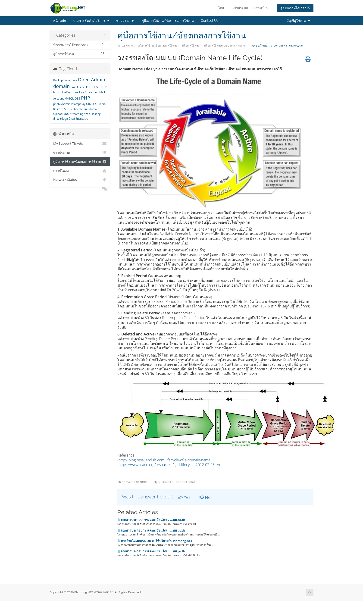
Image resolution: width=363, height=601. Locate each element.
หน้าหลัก (59, 21)
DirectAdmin (91, 79)
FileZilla (83, 87)
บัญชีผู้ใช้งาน (298, 21)
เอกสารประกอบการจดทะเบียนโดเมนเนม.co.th (151, 520)
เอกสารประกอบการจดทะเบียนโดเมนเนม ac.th (151, 530)
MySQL (69, 98)
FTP (104, 87)
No (205, 497)
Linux (75, 92)
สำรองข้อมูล (60, 119)
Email (74, 87)
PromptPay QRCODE (84, 104)
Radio (102, 104)
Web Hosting (92, 114)
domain (61, 86)
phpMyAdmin (61, 104)
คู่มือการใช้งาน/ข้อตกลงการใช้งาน (167, 21)
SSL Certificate (73, 109)
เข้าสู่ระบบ (240, 8)
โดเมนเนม (82, 119)
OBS (77, 98)
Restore (58, 109)
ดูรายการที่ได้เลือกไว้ (295, 8)
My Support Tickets (80, 143)
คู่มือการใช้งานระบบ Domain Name (224, 45)
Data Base (70, 80)
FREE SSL (95, 87)
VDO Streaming (73, 114)
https (56, 92)
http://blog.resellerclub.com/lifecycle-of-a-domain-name (164, 460)
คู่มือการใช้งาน (190, 45)
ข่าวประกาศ (125, 21)
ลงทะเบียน (261, 8)
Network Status (80, 179)
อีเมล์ (72, 119)
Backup (58, 80)
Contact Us (209, 21)
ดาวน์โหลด (80, 170)
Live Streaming (88, 92)
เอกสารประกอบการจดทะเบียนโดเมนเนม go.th (151, 551)
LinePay (66, 92)
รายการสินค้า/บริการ (91, 21)
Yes (184, 497)
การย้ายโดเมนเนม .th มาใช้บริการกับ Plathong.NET (154, 541)
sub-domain (91, 109)
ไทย (222, 8)
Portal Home (125, 45)
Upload (58, 114)
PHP (85, 98)
